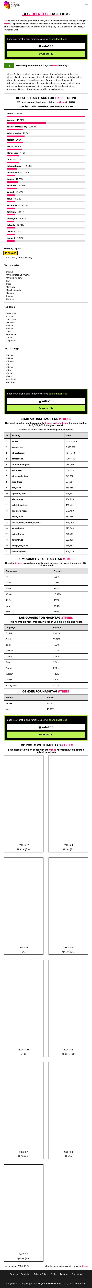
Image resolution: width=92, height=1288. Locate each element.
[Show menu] (86, 4)
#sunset (11, 238)
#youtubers (11, 379)
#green (10, 179)
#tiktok (9, 358)
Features (64, 1274)
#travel (10, 192)
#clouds (11, 225)
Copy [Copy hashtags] (9, 65)
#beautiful (12, 185)
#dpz (8, 370)
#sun (9, 231)
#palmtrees (17, 447)
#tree (9, 159)
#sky (9, 146)
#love (9, 198)
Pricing (54, 1274)
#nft (8, 364)
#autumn (11, 212)
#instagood (12, 218)
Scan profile (46, 53)
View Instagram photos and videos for (66, 1266)
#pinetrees (17, 470)
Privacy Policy (41, 1274)
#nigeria (10, 376)
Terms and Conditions (20, 1274)
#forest (10, 140)
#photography (14, 133)
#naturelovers (14, 172)
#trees (10, 113)
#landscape (12, 153)
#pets (9, 373)
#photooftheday (15, 166)
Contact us (77, 1274)
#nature (11, 120)
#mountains (13, 205)
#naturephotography (17, 126)
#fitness (10, 361)
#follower (10, 382)
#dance (10, 367)
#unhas (9, 355)
